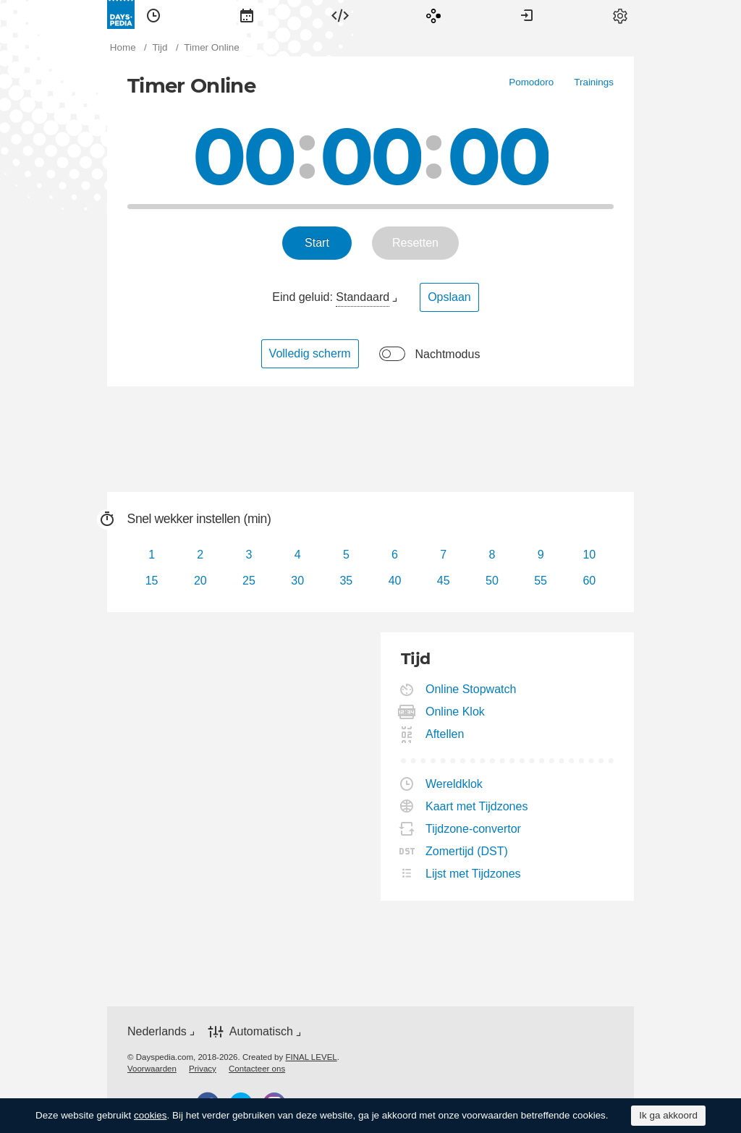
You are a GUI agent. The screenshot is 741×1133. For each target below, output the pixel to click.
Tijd (153, 14)
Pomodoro (531, 82)
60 (589, 580)
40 (395, 580)
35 (345, 580)
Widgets (340, 14)
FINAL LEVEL (310, 1057)
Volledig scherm (310, 353)
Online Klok (455, 711)
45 (443, 580)
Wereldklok (454, 784)
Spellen (433, 14)
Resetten (415, 243)
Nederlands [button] (157, 1031)
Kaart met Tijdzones (477, 806)
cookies (150, 1115)
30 (297, 580)
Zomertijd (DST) (467, 851)
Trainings (594, 82)
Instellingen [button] (620, 14)
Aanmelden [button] (527, 14)
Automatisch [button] (261, 1031)
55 (540, 580)
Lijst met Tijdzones (473, 873)
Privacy (202, 1068)
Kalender (247, 14)
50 (492, 580)
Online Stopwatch (471, 689)
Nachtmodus (447, 354)
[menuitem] (153, 14)
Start (317, 243)
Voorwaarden (152, 1068)
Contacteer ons (257, 1068)
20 (200, 580)
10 (589, 554)
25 (248, 580)
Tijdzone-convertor (473, 829)
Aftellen (445, 734)
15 (151, 580)
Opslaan (449, 297)
